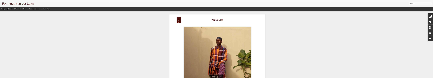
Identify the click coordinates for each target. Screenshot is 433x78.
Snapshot (39, 9)
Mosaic (24, 9)
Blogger (249, 76)
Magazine (17, 9)
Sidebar (31, 9)
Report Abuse (255, 76)
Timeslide (46, 9)
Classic (3, 9)
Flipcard (10, 9)
